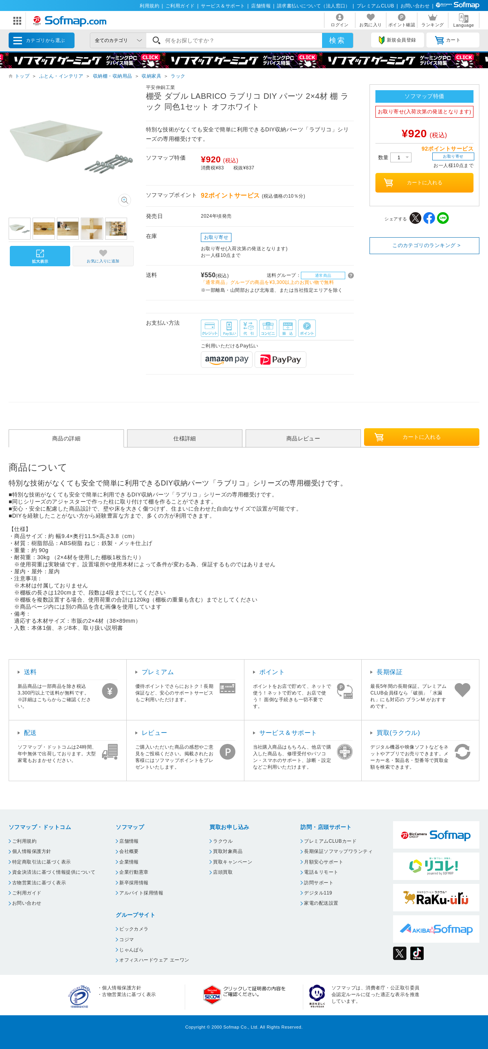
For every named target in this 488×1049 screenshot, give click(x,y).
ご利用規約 (24, 841)
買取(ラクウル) (398, 732)
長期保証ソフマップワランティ (338, 851)
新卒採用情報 (134, 882)
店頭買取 (223, 872)
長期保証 (389, 672)
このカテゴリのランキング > (426, 245)
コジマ (126, 939)
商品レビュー (303, 438)
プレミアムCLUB (375, 6)
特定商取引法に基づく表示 (41, 862)
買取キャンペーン (232, 862)
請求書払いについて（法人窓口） (313, 6)
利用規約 (149, 6)
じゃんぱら (131, 950)
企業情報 (129, 862)
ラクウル (223, 841)
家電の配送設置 (321, 903)
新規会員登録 (397, 40)
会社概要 (129, 851)
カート (448, 40)
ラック (178, 76)
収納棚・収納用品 (112, 76)
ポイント (272, 672)
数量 (395, 157)
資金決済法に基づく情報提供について (53, 872)
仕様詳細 (184, 438)
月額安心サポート (323, 862)
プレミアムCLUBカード (330, 841)
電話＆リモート (321, 872)
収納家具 (151, 76)
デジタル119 (318, 893)
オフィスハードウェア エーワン (154, 960)
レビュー (155, 732)
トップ (22, 76)
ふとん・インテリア (61, 76)
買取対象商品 (227, 851)
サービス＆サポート (223, 6)
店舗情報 (261, 6)
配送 (30, 732)
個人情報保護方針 (31, 851)
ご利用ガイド (180, 6)
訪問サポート (318, 882)
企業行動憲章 (134, 872)
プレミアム (158, 672)
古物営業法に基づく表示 (39, 882)
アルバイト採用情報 (141, 893)
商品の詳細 (66, 438)
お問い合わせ (415, 6)
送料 (30, 672)
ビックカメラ (134, 929)
